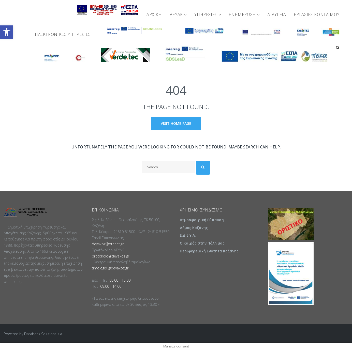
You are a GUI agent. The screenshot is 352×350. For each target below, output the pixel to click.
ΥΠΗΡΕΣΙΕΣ (207, 14)
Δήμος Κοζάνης (194, 227)
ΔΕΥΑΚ (178, 14)
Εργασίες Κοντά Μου (317, 14)
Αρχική (154, 14)
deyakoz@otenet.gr (108, 244)
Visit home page (176, 123)
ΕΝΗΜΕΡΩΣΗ (244, 14)
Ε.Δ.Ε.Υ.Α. (188, 235)
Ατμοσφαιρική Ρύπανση (202, 220)
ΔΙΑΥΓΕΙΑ (276, 14)
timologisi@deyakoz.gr (110, 268)
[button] (6, 32)
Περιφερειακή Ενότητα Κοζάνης (209, 251)
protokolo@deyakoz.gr (110, 256)
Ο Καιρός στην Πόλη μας (202, 243)
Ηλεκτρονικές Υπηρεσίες (63, 34)
